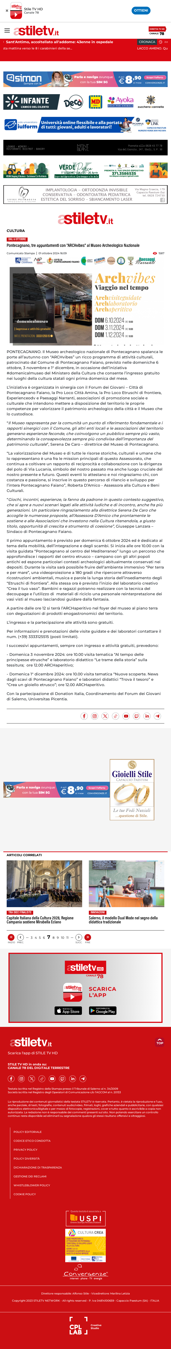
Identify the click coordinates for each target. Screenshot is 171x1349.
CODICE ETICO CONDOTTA (32, 1140)
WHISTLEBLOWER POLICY (32, 1185)
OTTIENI (141, 10)
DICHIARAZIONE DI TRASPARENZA (38, 1167)
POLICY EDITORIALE (28, 1132)
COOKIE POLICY (25, 1194)
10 (62, 938)
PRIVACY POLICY (25, 1149)
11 (67, 938)
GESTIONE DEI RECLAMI (30, 1176)
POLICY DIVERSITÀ (27, 1158)
